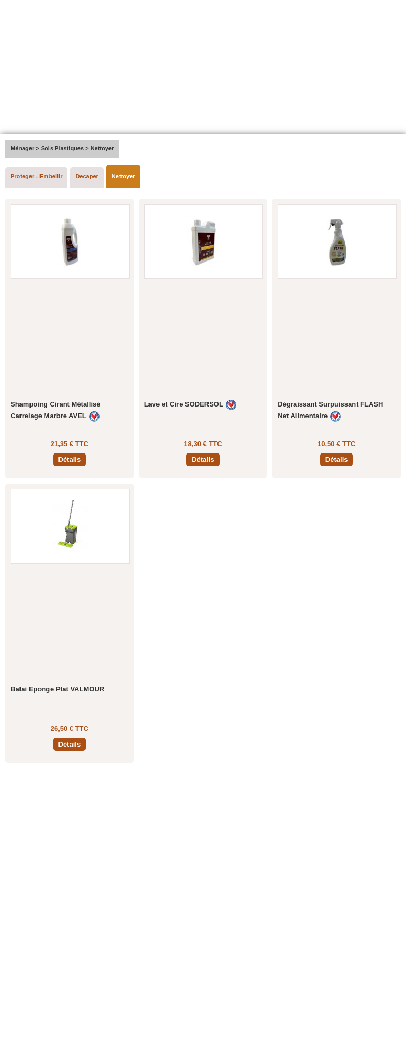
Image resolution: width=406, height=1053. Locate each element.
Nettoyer (123, 176)
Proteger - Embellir (36, 176)
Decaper (86, 176)
